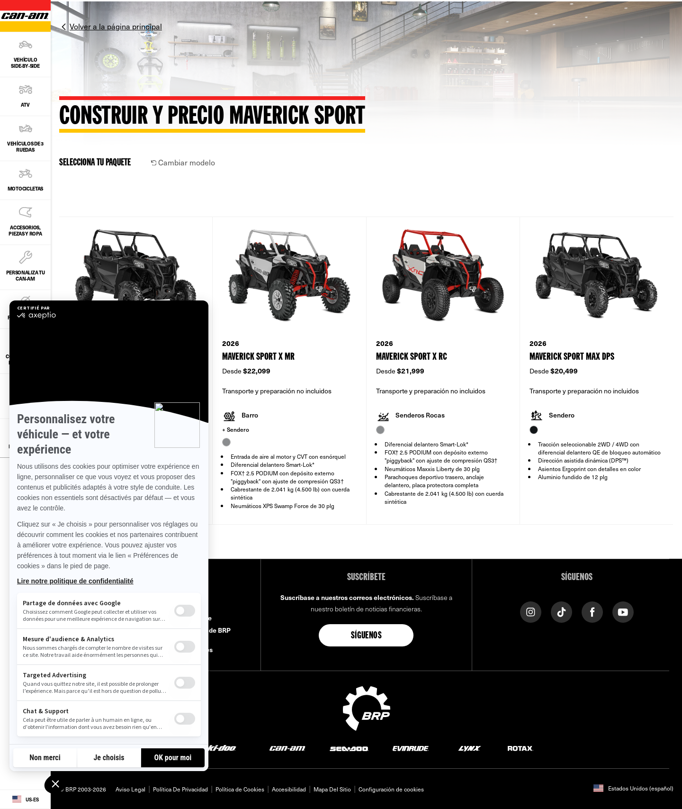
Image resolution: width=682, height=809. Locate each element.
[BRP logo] (366, 707)
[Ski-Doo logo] (218, 748)
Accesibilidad (289, 789)
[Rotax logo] (520, 748)
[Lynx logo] (469, 748)
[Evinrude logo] (411, 748)
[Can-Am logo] (287, 748)
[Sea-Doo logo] (348, 748)
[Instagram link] (530, 611)
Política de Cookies (239, 789)
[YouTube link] (623, 611)
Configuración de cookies (391, 789)
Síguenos (366, 636)
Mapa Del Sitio (332, 789)
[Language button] (25, 799)
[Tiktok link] (561, 611)
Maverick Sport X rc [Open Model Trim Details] (411, 357)
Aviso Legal (130, 789)
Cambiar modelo (183, 162)
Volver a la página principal (116, 26)
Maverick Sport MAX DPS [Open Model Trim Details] (571, 357)
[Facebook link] (592, 611)
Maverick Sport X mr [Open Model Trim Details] (258, 357)
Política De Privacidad (180, 789)
